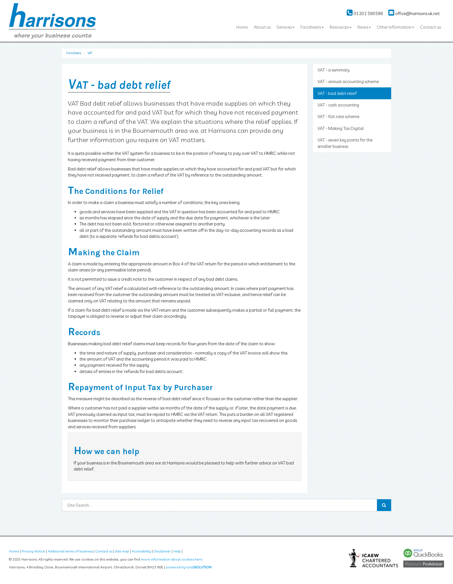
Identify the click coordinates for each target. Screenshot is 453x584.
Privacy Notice (33, 551)
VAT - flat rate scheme (338, 116)
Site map (122, 551)
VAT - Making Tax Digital (341, 128)
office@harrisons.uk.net (414, 13)
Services (285, 27)
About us (262, 27)
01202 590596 (365, 13)
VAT (90, 53)
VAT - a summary (334, 70)
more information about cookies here (171, 559)
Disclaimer (162, 551)
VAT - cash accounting (338, 105)
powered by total (188, 567)
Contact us (430, 27)
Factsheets (312, 27)
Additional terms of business (70, 551)
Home (242, 27)
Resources (341, 27)
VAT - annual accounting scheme (348, 81)
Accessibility (141, 551)
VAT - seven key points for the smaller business (345, 143)
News (364, 27)
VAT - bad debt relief (337, 93)
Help (177, 551)
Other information (395, 27)
